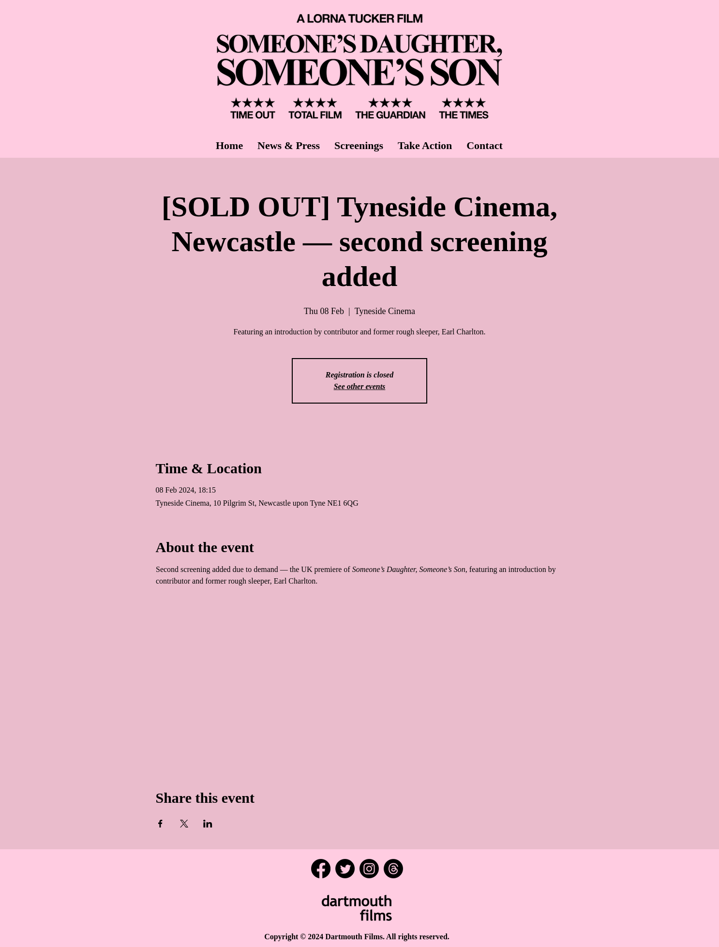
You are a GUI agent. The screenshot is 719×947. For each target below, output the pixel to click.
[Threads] (393, 868)
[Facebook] (320, 868)
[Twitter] (345, 868)
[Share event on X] (184, 823)
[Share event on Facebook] (160, 823)
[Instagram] (369, 868)
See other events (360, 386)
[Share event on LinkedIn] (207, 823)
